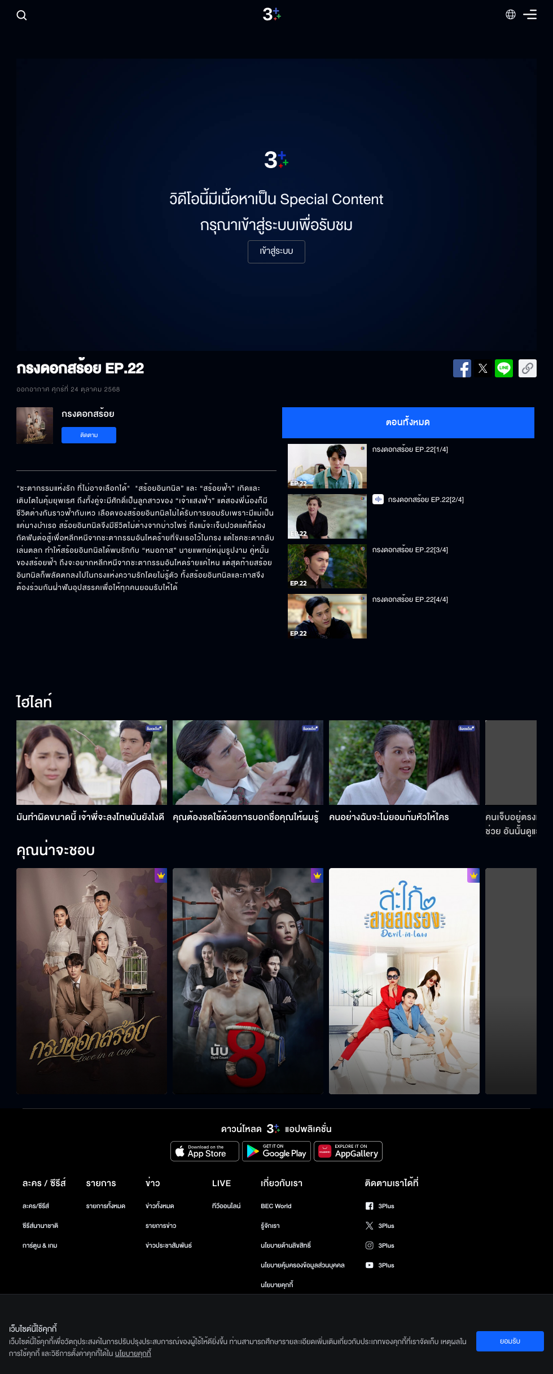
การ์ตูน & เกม (40, 1245)
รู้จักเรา (270, 1226)
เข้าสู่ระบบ (276, 251)
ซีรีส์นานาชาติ (40, 1226)
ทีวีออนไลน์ (226, 1206)
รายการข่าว (161, 1226)
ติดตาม (89, 435)
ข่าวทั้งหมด (160, 1206)
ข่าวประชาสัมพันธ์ (169, 1245)
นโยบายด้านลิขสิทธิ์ (286, 1245)
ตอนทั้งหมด (408, 422)
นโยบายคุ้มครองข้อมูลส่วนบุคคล (303, 1265)
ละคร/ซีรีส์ (36, 1206)
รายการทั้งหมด (105, 1206)
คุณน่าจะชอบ (55, 851)
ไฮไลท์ (34, 703)
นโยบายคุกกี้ (277, 1285)
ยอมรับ (510, 1341)
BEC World (276, 1206)
